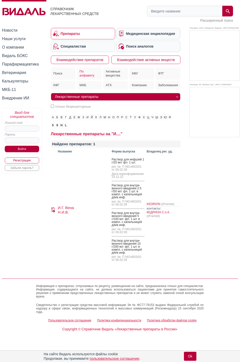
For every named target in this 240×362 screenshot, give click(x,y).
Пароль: (10, 134)
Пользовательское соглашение (69, 320)
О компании (13, 47)
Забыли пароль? (22, 168)
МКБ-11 (9, 89)
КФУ (135, 73)
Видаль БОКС (15, 56)
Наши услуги (14, 39)
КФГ (56, 85)
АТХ (109, 85)
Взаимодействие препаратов (80, 60)
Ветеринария (14, 73)
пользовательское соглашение (114, 359)
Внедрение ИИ (15, 98)
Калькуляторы (15, 81)
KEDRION (154, 204)
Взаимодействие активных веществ (146, 60)
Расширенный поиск (216, 20)
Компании (139, 85)
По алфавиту (87, 73)
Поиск (57, 73)
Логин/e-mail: (14, 123)
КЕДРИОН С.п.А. (158, 212)
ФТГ (161, 73)
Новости (9, 30)
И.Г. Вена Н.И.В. (66, 210)
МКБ (83, 85)
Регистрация (22, 160)
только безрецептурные (73, 106)
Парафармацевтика (20, 64)
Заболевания (168, 85)
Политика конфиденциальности (119, 320)
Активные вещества (113, 73)
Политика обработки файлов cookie (172, 320)
